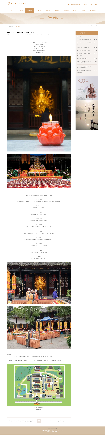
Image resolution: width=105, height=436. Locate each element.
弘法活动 (39, 11)
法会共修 (48, 11)
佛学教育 (57, 11)
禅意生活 (84, 11)
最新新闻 (11, 27)
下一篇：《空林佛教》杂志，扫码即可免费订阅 (56, 422)
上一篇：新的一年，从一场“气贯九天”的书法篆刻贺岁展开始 (22, 422)
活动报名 (85, 4)
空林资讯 (29, 11)
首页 (12, 11)
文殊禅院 (20, 11)
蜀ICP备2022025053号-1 (52, 430)
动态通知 (18, 27)
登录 (95, 4)
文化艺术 (75, 11)
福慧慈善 (66, 11)
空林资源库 (93, 11)
